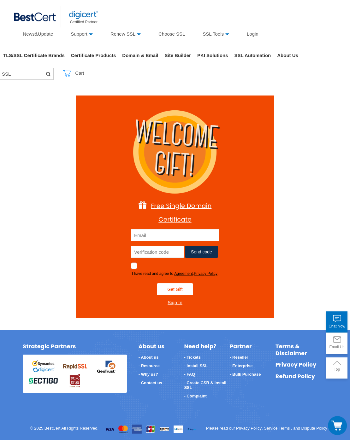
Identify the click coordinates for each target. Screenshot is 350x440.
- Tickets (192, 357)
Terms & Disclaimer (291, 349)
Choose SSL (171, 34)
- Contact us (150, 382)
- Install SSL (195, 365)
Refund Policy (295, 376)
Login (252, 34)
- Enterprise (241, 365)
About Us (287, 55)
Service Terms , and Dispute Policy (295, 428)
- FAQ (189, 374)
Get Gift (174, 289)
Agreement (183, 273)
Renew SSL (122, 34)
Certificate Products (93, 55)
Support (79, 34)
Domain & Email (140, 55)
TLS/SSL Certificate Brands (34, 55)
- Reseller (239, 357)
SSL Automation (252, 55)
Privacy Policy (205, 273)
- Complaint (195, 396)
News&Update (38, 34)
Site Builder (178, 55)
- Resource (149, 365)
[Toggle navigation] (337, 425)
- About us (149, 357)
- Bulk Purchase (245, 374)
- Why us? (148, 374)
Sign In (175, 302)
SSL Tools (213, 34)
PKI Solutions (212, 55)
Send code (201, 251)
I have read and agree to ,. (175, 273)
